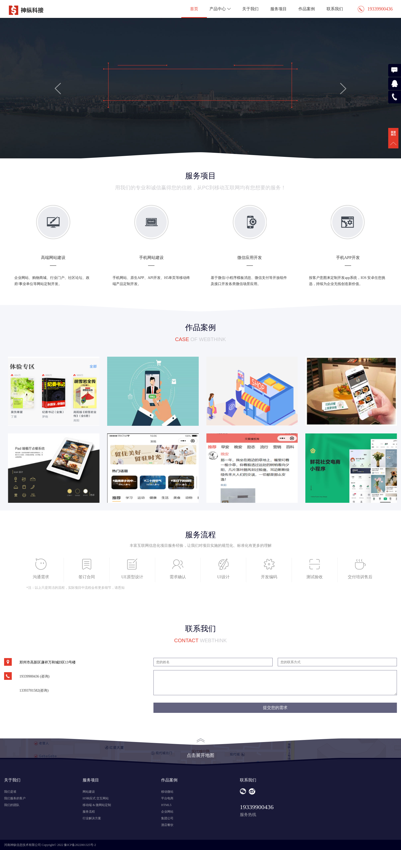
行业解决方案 (92, 818)
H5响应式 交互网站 (96, 798)
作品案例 (306, 9)
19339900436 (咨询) (34, 676)
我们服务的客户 (15, 798)
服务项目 (278, 9)
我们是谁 (10, 791)
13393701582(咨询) (34, 690)
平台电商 (167, 798)
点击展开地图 (200, 748)
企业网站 (167, 811)
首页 (194, 9)
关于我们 (250, 9)
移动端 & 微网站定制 (97, 805)
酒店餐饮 (167, 825)
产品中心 (220, 9)
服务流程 (89, 811)
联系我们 (335, 9)
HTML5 (166, 805)
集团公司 (167, 818)
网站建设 (89, 791)
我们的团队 (11, 805)
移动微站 (167, 791)
